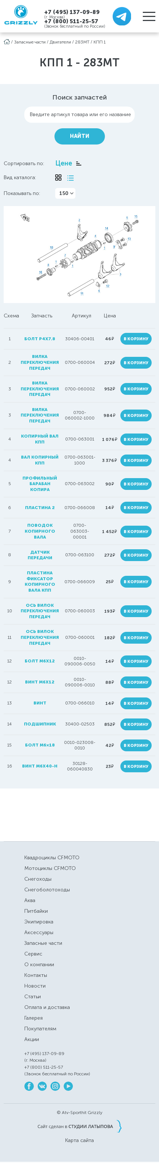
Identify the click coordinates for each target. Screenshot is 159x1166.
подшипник (40, 724)
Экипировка (38, 922)
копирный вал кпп (40, 439)
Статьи (32, 996)
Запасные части (30, 42)
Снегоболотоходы (47, 890)
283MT (82, 42)
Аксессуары (38, 932)
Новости (35, 986)
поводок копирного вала (40, 531)
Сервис (33, 954)
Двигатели (60, 42)
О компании (39, 964)
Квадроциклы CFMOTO (52, 858)
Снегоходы (38, 879)
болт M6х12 (40, 661)
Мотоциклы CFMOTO (50, 868)
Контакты (35, 975)
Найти (79, 136)
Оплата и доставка (47, 1007)
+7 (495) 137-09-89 (72, 12)
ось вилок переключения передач (40, 611)
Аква (29, 900)
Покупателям (40, 1029)
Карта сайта (79, 1140)
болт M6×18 (40, 745)
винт (39, 703)
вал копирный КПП (40, 460)
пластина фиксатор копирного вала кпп (40, 581)
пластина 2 (40, 507)
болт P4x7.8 (39, 338)
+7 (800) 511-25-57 (71, 21)
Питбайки (36, 911)
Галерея (33, 1018)
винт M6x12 (39, 682)
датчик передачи (40, 555)
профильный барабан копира (39, 484)
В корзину (136, 339)
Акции (31, 1039)
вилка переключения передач (40, 362)
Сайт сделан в (79, 1126)
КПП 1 (99, 42)
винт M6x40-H (39, 766)
